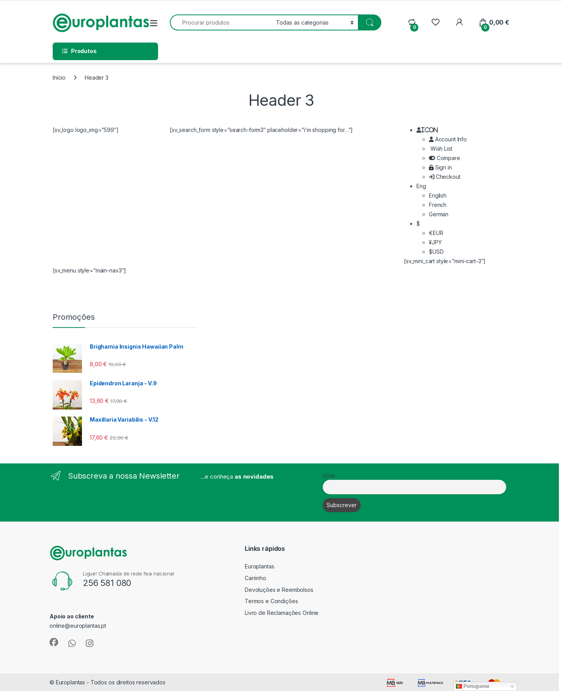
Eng (421, 186)
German (438, 214)
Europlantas (259, 566)
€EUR (436, 233)
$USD (436, 251)
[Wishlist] (435, 22)
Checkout (445, 176)
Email (328, 476)
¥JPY (435, 242)
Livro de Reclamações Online (281, 612)
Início (59, 77)
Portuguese (472, 686)
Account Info (448, 139)
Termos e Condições (271, 601)
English (437, 195)
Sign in (440, 167)
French (437, 204)
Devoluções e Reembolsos (279, 589)
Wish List (440, 148)
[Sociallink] (54, 642)
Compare (444, 158)
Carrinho (255, 578)
